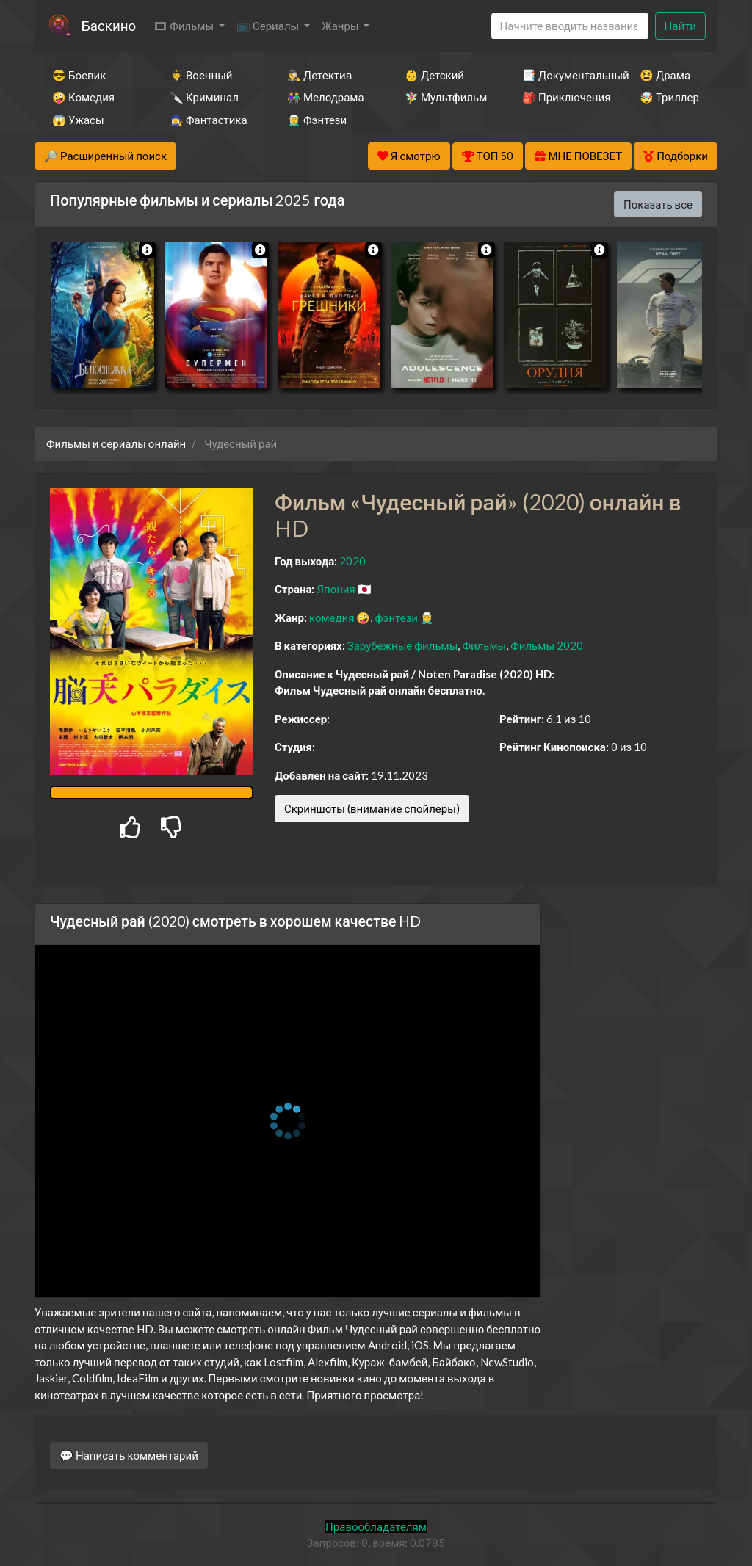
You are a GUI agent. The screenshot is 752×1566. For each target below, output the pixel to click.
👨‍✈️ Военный (201, 74)
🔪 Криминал (204, 97)
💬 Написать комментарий (128, 1455)
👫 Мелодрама (325, 97)
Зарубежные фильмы (402, 645)
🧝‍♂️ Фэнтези (317, 119)
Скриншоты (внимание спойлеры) (372, 808)
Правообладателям (376, 1526)
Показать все (658, 204)
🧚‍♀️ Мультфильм (443, 97)
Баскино (109, 25)
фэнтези (396, 617)
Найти (680, 25)
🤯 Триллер (669, 97)
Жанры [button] (341, 25)
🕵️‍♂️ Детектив (319, 74)
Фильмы (484, 645)
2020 (352, 561)
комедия (332, 617)
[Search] (570, 26)
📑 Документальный (561, 74)
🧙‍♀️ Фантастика (208, 119)
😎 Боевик (79, 74)
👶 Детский (434, 74)
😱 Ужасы (78, 119)
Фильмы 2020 (546, 645)
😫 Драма (665, 74)
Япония (336, 588)
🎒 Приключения (561, 97)
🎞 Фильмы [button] (184, 25)
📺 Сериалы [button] (268, 25)
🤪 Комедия (83, 97)
